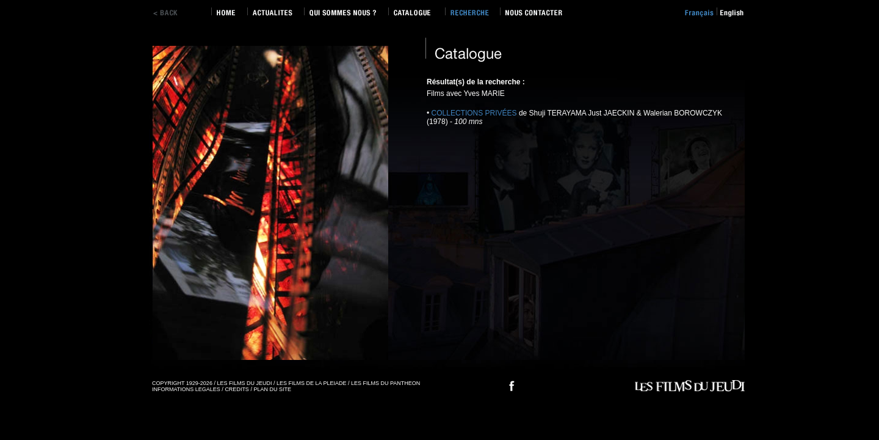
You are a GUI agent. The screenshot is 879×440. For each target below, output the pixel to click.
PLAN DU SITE (272, 389)
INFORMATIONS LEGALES (186, 389)
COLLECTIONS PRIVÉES (474, 113)
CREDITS (237, 389)
